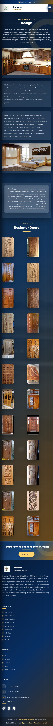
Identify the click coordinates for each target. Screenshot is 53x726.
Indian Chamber (10, 619)
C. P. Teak (8, 633)
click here (25, 554)
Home (6, 656)
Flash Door (8, 640)
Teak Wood (8, 612)
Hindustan (17, 8)
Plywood (7, 636)
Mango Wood (9, 629)
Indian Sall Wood (10, 616)
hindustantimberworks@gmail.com (18, 697)
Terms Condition (10, 669)
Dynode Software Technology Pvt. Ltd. (34, 723)
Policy (6, 666)
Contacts (7, 663)
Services (7, 659)
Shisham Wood (9, 626)
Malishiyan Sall (9, 622)
